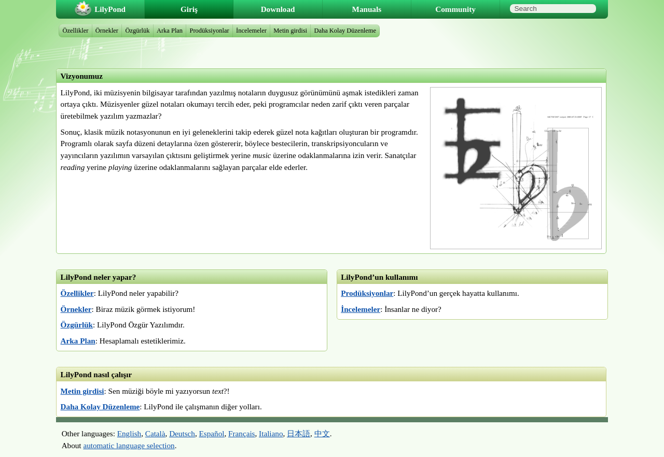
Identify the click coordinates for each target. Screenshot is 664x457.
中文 (322, 433)
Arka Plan (78, 340)
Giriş (189, 9)
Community (455, 9)
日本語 (298, 433)
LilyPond (110, 9)
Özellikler (77, 293)
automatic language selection (128, 445)
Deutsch (182, 433)
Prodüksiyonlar (367, 293)
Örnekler (76, 309)
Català (155, 433)
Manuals (367, 9)
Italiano (271, 433)
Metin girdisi (82, 391)
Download (278, 9)
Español (212, 433)
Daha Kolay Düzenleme (100, 406)
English (129, 433)
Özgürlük (77, 324)
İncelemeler (360, 309)
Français (241, 433)
